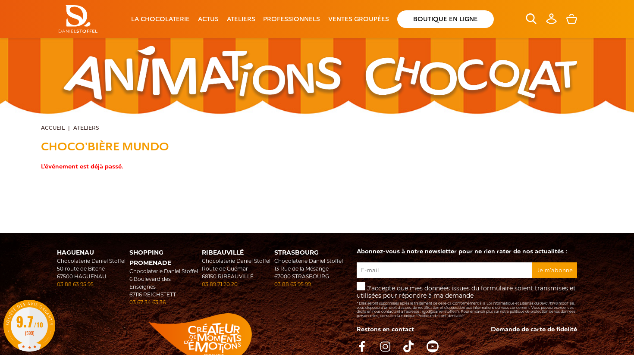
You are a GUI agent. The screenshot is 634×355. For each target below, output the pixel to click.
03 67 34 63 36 (147, 302)
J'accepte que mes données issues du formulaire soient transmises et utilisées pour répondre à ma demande (467, 300)
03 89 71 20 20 (220, 284)
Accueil (53, 128)
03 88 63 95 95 (75, 284)
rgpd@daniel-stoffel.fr (440, 311)
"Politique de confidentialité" (440, 316)
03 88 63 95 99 (292, 284)
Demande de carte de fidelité (534, 329)
